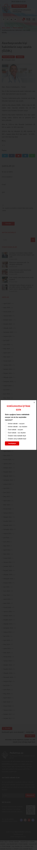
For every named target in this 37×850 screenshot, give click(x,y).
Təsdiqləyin (12, 443)
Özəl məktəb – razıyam (15, 429)
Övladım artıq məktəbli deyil (17, 439)
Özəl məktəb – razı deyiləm (17, 433)
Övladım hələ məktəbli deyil (17, 436)
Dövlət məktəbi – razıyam (16, 423)
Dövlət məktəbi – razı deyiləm (17, 426)
